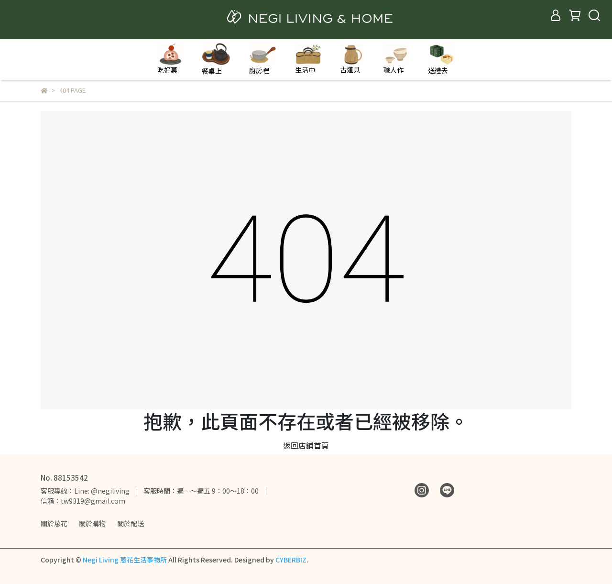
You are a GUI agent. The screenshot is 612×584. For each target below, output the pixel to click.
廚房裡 (262, 59)
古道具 (352, 59)
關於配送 (130, 523)
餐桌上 (216, 59)
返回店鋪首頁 (306, 445)
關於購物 (92, 523)
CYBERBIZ (290, 559)
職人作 (396, 59)
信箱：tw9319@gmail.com (83, 501)
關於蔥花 (54, 523)
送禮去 (441, 59)
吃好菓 (170, 59)
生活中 (308, 59)
